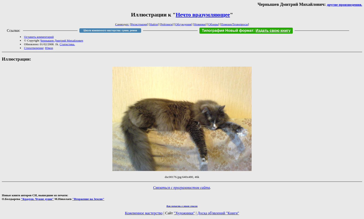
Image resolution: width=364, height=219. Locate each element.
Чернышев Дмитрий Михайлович (61, 40)
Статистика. (67, 44)
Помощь (226, 24)
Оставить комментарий (39, 37)
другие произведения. (344, 4)
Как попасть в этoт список (182, 206)
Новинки (199, 24)
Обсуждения (183, 24)
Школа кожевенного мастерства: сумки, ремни (110, 30)
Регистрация (139, 24)
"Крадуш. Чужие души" (37, 199)
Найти (154, 24)
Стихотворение (34, 48)
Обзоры (213, 24)
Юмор (49, 48)
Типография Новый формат (227, 30)
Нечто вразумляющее (203, 15)
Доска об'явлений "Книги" (218, 213)
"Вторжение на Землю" (88, 199)
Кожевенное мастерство (143, 213)
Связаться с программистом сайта (181, 188)
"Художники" (184, 213)
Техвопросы (240, 24)
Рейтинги (167, 24)
